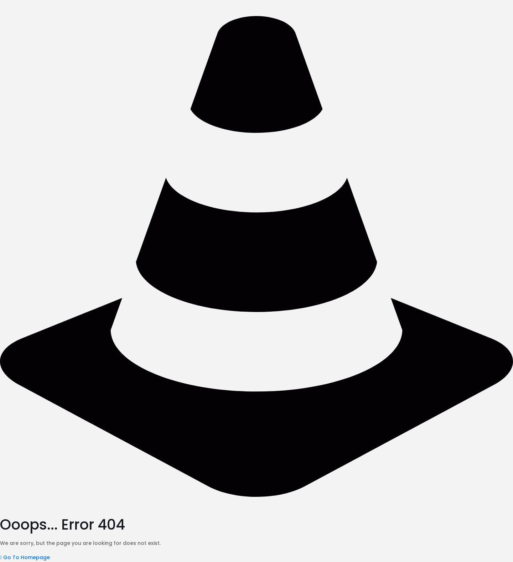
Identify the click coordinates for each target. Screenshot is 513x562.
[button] (25, 557)
